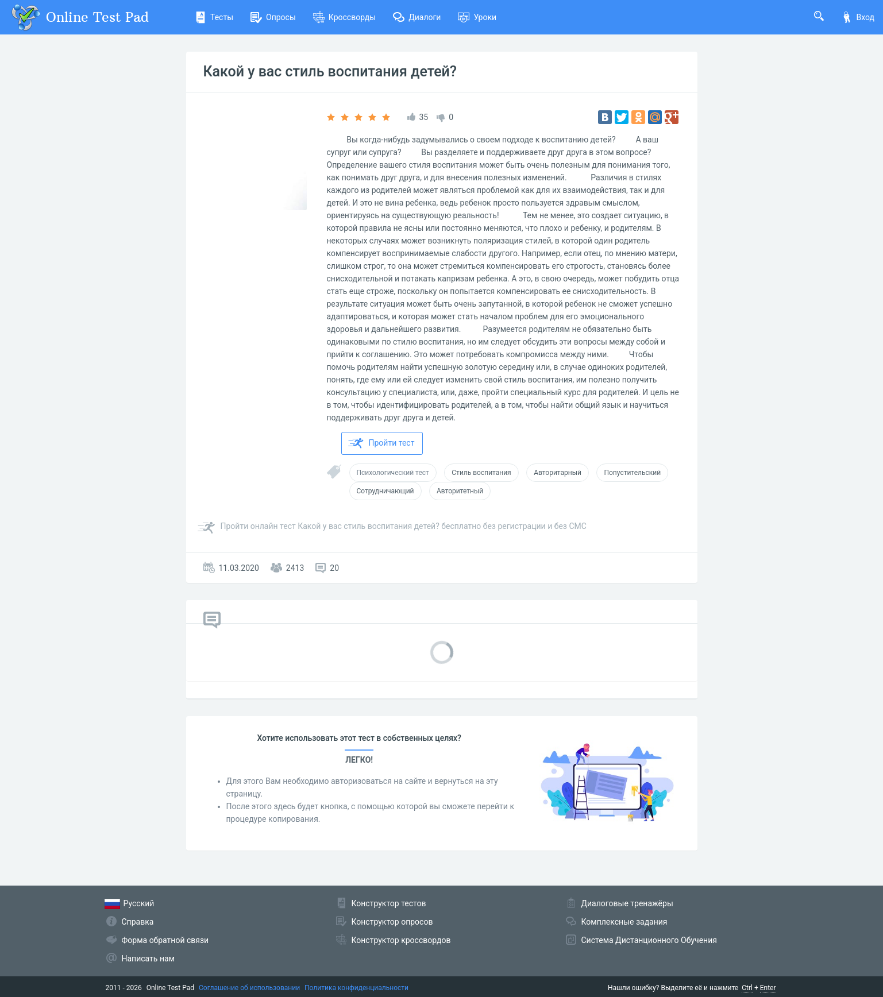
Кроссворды (344, 17)
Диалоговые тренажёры (627, 903)
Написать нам (148, 958)
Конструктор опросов (392, 921)
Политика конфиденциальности (356, 988)
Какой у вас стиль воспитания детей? (330, 71)
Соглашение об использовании (249, 988)
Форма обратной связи (165, 940)
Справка (138, 921)
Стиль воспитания (481, 473)
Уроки (477, 17)
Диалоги (417, 17)
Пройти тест (381, 443)
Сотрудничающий (385, 491)
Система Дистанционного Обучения (649, 940)
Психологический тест (393, 473)
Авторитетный (460, 491)
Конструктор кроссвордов (401, 940)
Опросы (273, 17)
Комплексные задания (624, 921)
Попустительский (632, 473)
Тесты (214, 17)
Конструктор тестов (389, 903)
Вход (857, 17)
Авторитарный (557, 473)
